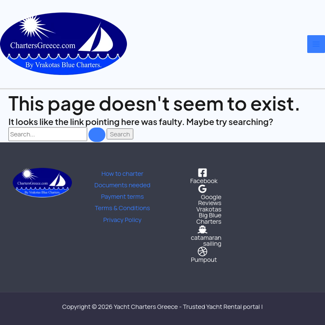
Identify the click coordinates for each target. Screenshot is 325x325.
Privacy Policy (122, 219)
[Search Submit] (96, 135)
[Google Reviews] (203, 195)
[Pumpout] (203, 255)
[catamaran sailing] (203, 236)
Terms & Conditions (122, 207)
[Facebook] (203, 176)
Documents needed (122, 185)
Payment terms (122, 196)
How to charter (122, 173)
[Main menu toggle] (316, 44)
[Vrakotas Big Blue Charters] (203, 215)
